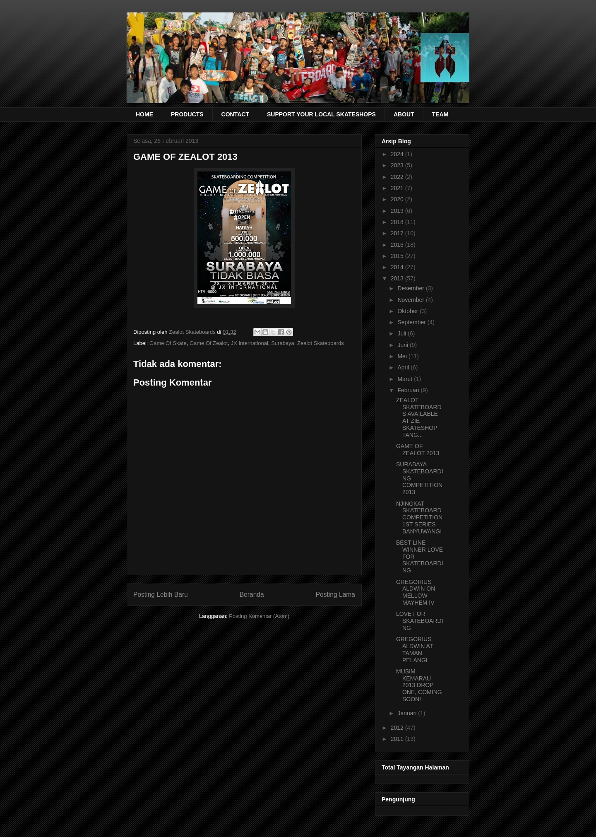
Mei (402, 356)
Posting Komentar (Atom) (259, 616)
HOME (144, 114)
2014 (398, 267)
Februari (409, 390)
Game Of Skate (168, 343)
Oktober (408, 311)
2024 (398, 154)
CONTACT (235, 114)
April (404, 367)
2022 (398, 177)
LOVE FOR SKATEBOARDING (419, 620)
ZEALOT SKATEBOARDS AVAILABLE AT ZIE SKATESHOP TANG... (419, 417)
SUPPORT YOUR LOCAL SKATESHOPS (321, 114)
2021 (398, 188)
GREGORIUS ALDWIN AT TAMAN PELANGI (414, 649)
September (412, 322)
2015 (398, 256)
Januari (407, 713)
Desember (411, 288)
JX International (249, 343)
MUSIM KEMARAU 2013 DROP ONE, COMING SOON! (419, 685)
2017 (398, 233)
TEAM (440, 114)
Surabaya (282, 343)
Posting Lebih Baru (160, 594)
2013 (398, 278)
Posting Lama (335, 594)
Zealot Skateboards (320, 343)
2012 (398, 727)
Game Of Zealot (209, 343)
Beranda (252, 594)
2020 (398, 199)
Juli (402, 333)
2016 (398, 244)
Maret (405, 379)
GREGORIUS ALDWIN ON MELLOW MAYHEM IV (415, 592)
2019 (398, 210)
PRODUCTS (187, 114)
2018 (398, 222)
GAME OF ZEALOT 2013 (417, 449)
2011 (398, 739)
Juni (403, 345)
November (411, 300)
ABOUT (404, 114)
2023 (398, 165)
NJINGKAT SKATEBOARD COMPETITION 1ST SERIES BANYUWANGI (419, 517)
